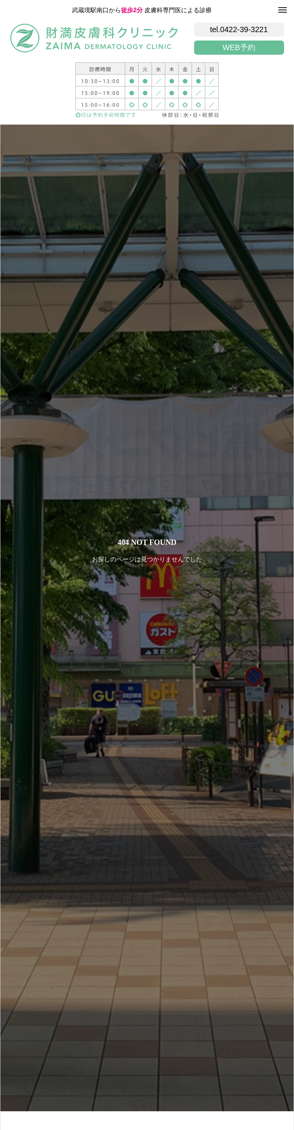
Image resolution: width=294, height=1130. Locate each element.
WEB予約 (238, 47)
